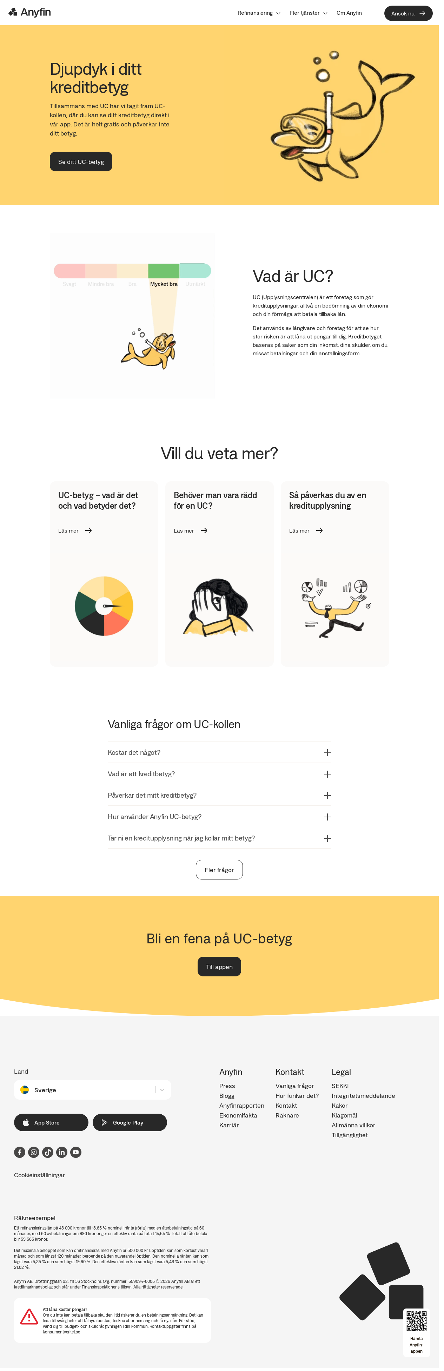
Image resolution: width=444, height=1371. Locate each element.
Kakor (340, 1105)
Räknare (287, 1115)
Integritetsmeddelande (363, 1095)
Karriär (229, 1125)
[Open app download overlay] (416, 1333)
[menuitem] (259, 13)
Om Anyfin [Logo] (349, 12)
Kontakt (286, 1105)
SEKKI (340, 1085)
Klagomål (344, 1115)
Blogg (226, 1095)
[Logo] (29, 12)
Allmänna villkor (354, 1125)
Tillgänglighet (350, 1135)
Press (227, 1085)
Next (394, 574)
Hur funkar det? (297, 1095)
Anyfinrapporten (241, 1105)
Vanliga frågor (295, 1085)
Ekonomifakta (238, 1115)
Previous (44, 574)
